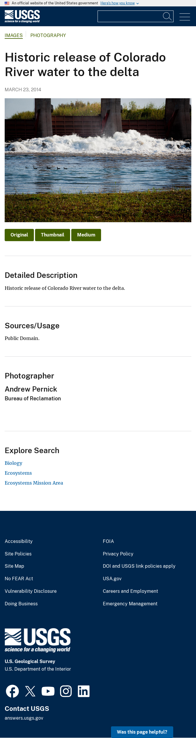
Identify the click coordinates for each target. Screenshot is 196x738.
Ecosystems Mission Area (34, 483)
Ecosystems (18, 473)
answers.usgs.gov (24, 718)
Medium (86, 235)
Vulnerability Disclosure (31, 591)
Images (14, 35)
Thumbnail (52, 235)
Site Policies (18, 554)
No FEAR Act (19, 578)
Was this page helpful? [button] (142, 732)
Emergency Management (130, 603)
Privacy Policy (118, 554)
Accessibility (19, 541)
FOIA (108, 541)
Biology (13, 463)
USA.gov (112, 578)
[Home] (22, 21)
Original (19, 235)
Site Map (14, 566)
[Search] (168, 16)
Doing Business (21, 603)
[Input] (136, 16)
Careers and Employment (130, 591)
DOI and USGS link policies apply (139, 566)
